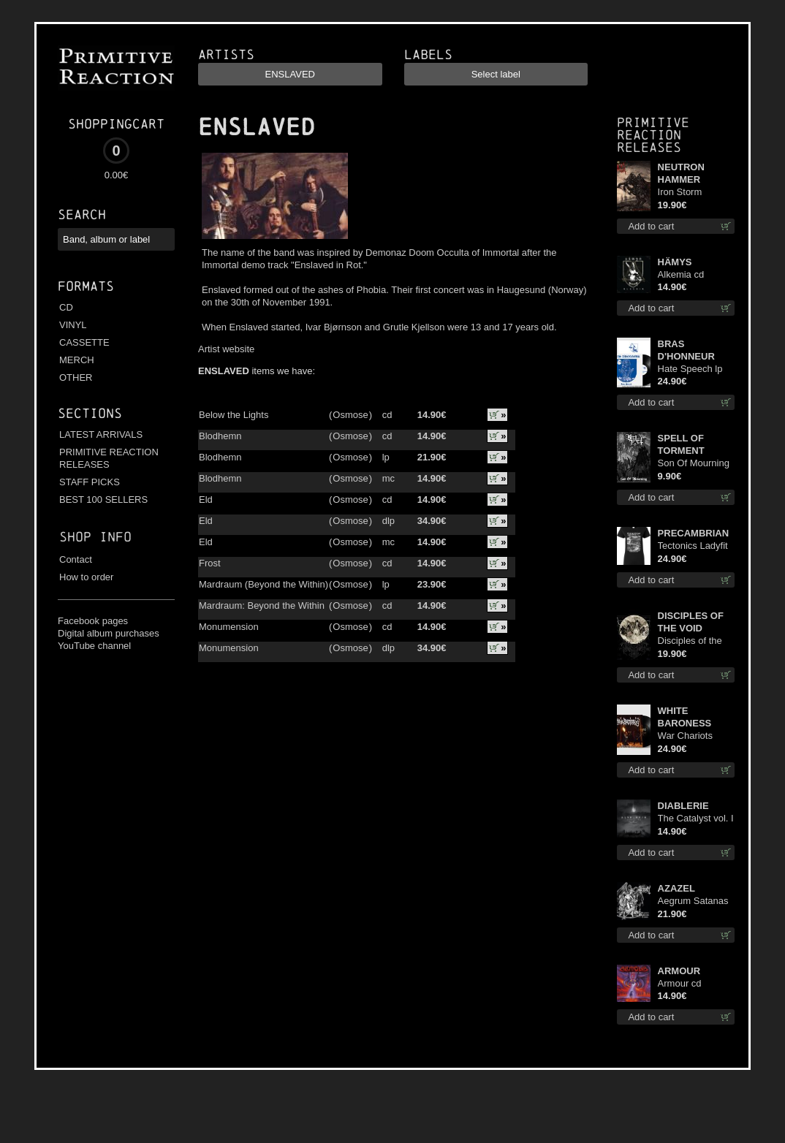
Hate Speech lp (690, 368)
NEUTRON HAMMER (681, 173)
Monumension (229, 626)
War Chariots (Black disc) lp (687, 736)
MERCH (76, 359)
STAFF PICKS (89, 481)
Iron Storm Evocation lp (684, 192)
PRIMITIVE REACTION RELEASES (109, 458)
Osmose (350, 414)
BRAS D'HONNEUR (686, 350)
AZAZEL (676, 888)
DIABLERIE (683, 805)
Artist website (226, 348)
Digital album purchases (108, 633)
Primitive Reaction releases (653, 135)
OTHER (76, 377)
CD (66, 307)
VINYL (73, 324)
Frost (210, 563)
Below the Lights (233, 414)
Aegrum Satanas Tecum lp (693, 901)
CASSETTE (84, 342)
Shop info (95, 536)
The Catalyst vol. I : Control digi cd (696, 819)
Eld (206, 499)
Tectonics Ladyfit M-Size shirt (693, 546)
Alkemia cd (681, 274)
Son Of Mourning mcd (693, 463)
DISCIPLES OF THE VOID (691, 622)
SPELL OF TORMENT (681, 444)
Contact (75, 559)
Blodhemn (220, 435)
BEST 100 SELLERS (103, 499)
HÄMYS (675, 262)
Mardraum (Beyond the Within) (263, 584)
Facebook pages (93, 620)
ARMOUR (679, 970)
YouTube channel (94, 645)
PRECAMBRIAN (693, 533)
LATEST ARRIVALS (101, 434)
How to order (86, 577)
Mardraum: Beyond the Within (262, 605)
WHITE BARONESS (685, 717)
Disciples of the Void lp (690, 641)
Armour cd (680, 983)
